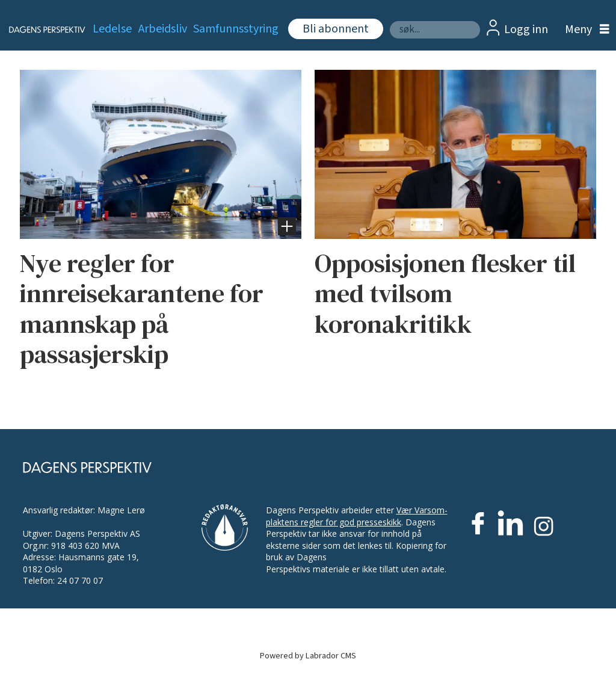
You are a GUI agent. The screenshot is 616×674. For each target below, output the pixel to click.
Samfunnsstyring (236, 28)
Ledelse (112, 28)
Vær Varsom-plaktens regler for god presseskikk (357, 516)
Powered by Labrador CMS (308, 655)
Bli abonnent (336, 28)
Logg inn (526, 29)
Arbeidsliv (162, 28)
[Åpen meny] (584, 30)
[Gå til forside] (40, 29)
